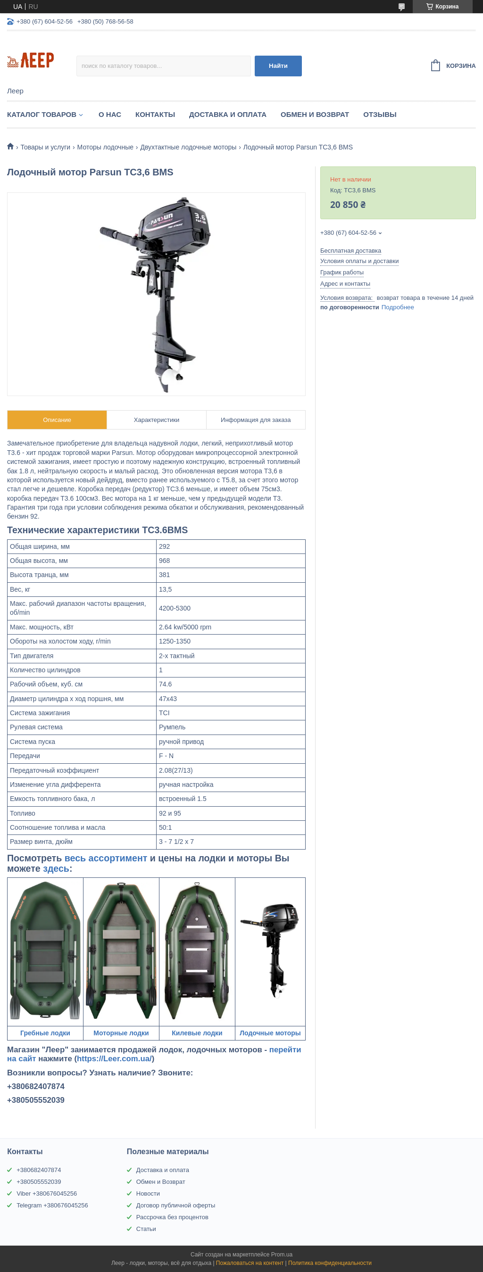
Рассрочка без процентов (172, 1217)
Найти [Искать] (278, 65)
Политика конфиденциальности (330, 1263)
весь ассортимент (106, 858)
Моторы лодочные (105, 147)
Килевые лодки (197, 1033)
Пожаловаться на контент (249, 1263)
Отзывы (379, 114)
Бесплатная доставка (350, 250)
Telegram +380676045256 (52, 1205)
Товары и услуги (45, 147)
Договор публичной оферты (176, 1205)
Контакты (155, 114)
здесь (56, 868)
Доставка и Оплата (227, 114)
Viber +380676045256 (47, 1193)
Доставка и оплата (162, 1169)
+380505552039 (39, 1181)
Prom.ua (281, 1254)
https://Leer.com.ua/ (114, 1058)
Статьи (146, 1228)
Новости (148, 1193)
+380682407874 (39, 1169)
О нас (110, 114)
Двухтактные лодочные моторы (188, 147)
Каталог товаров (41, 114)
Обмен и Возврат (315, 114)
